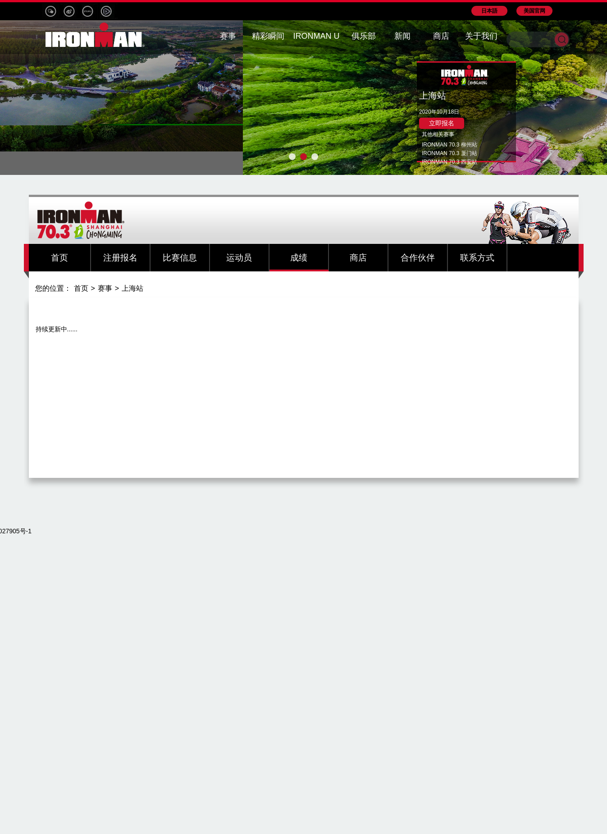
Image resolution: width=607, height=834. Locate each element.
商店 (358, 257)
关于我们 (481, 36)
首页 (59, 257)
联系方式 (477, 257)
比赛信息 (180, 257)
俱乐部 (363, 36)
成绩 (298, 257)
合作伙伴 (418, 257)
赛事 (105, 288)
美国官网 (534, 11)
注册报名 (120, 257)
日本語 (489, 11)
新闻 (402, 36)
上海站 (132, 288)
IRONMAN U (316, 36)
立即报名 (441, 123)
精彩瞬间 (268, 36)
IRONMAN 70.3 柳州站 (449, 145)
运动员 (239, 257)
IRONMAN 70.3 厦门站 (449, 153)
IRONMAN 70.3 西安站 (449, 162)
